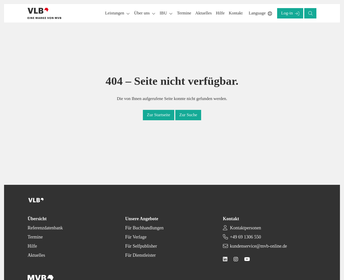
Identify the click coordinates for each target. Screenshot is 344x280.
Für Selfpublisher (141, 246)
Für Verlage (135, 236)
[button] (184, 13)
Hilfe (32, 246)
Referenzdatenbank (45, 227)
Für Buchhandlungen (144, 227)
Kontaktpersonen (245, 227)
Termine (35, 236)
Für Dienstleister (140, 255)
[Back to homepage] (44, 13)
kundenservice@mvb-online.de (258, 246)
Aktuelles (36, 255)
